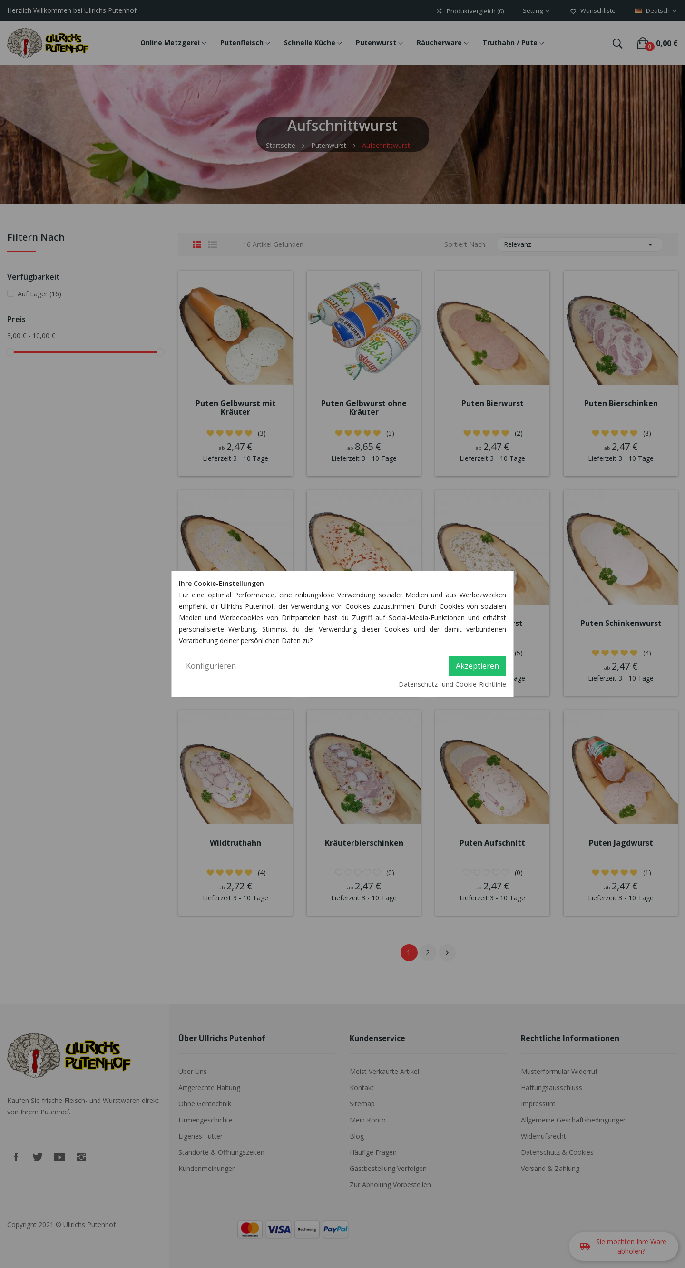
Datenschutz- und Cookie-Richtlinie (452, 684)
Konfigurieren (211, 666)
